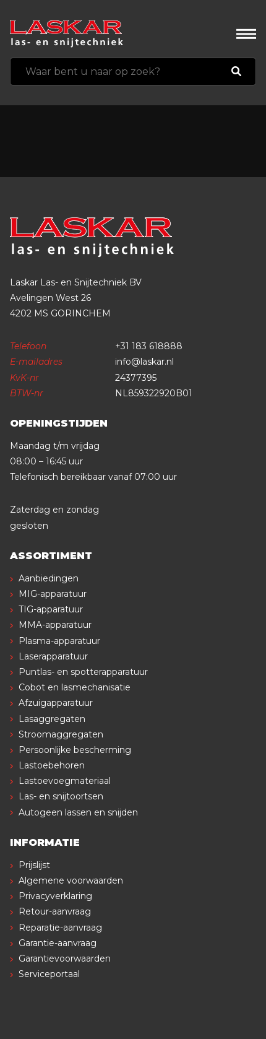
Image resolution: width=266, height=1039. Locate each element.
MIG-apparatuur (53, 593)
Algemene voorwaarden (71, 880)
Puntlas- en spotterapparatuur (83, 671)
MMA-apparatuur (55, 624)
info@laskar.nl (144, 361)
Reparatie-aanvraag (60, 927)
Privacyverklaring (55, 896)
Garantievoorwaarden (65, 958)
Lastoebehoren (52, 765)
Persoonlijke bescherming (75, 749)
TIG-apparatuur (51, 609)
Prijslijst (34, 865)
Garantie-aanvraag (58, 943)
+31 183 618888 (148, 346)
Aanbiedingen (49, 578)
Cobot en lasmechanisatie (75, 687)
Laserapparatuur (53, 656)
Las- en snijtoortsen (61, 796)
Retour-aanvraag (55, 911)
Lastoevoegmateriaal (65, 780)
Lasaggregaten (52, 718)
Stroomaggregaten (61, 734)
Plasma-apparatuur (59, 640)
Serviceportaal (49, 974)
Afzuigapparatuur (56, 702)
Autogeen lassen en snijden (78, 812)
